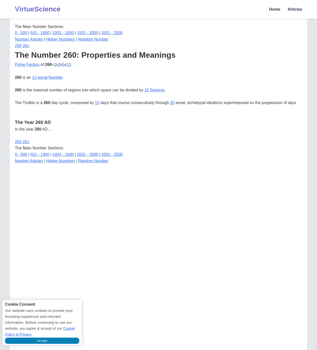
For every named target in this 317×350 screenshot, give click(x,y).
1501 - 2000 (87, 33)
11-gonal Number (47, 77)
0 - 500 (21, 33)
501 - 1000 (40, 33)
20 (172, 103)
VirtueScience (38, 9)
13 (69, 64)
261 (26, 46)
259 (18, 46)
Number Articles (29, 39)
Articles (295, 9)
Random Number (93, 39)
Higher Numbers (60, 39)
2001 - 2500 (111, 33)
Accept (42, 341)
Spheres (157, 90)
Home (274, 9)
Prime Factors (27, 64)
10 (146, 90)
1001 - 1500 (63, 33)
